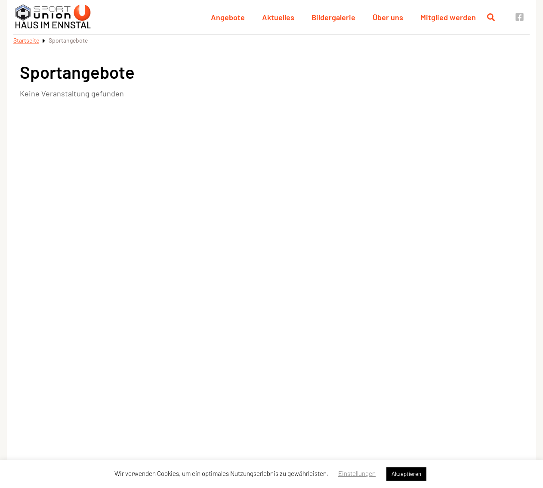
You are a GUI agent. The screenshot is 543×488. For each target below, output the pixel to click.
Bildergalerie (333, 17)
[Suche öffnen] (490, 17)
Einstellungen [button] (357, 473)
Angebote (228, 17)
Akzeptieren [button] (406, 473)
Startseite (26, 40)
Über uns (388, 17)
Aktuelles (278, 17)
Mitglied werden (448, 17)
